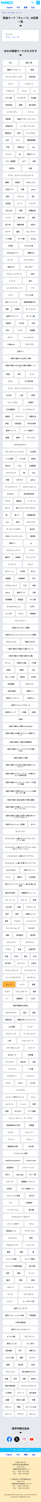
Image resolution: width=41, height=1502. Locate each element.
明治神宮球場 (29, 494)
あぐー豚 (32, 1174)
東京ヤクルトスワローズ (20, 1329)
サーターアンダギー (13, 529)
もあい (20, 1083)
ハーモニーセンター (27, 126)
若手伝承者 (31, 423)
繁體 (25, 7)
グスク (31, 550)
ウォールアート (27, 1040)
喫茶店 (11, 168)
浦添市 (7, 557)
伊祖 (7, 423)
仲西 (20, 1280)
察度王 (19, 877)
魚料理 (32, 935)
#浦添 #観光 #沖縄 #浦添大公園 (20, 656)
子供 (33, 578)
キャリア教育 (30, 1259)
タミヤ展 (21, 238)
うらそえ (17, 921)
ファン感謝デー (29, 430)
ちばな (16, 956)
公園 (30, 168)
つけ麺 (30, 1069)
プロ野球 (8, 1392)
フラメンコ (29, 83)
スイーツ (20, 1392)
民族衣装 (8, 1019)
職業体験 (20, 224)
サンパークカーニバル (13, 76)
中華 (34, 161)
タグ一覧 (10, 13)
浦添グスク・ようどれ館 (14, 1315)
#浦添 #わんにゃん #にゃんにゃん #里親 (20, 634)
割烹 (25, 956)
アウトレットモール (14, 274)
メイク (22, 984)
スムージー (29, 1132)
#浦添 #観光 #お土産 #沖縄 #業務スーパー (20, 366)
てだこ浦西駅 (10, 161)
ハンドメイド (31, 921)
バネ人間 (32, 599)
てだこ (17, 140)
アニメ (7, 877)
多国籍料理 (31, 515)
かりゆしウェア (11, 585)
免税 (33, 217)
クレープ (18, 13)
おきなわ (10, 494)
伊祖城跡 (32, 1315)
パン (10, 1202)
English (10, 7)
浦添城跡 (8, 1350)
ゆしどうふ (11, 942)
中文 (18, 7)
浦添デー (12, 543)
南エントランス (11, 302)
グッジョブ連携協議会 (13, 1266)
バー (7, 998)
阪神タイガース (12, 316)
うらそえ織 (9, 1357)
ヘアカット (30, 1076)
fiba (33, 472)
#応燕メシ (31, 698)
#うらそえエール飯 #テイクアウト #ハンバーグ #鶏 (20, 839)
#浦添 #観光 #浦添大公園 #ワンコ (20, 648)
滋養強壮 (19, 998)
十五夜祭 (32, 451)
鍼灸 (34, 1012)
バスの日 (22, 458)
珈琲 (18, 1273)
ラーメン (23, 1104)
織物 (18, 437)
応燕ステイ (9, 189)
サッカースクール (11, 970)
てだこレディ (10, 1371)
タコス (8, 949)
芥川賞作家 (29, 381)
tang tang (19, 1174)
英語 (8, 374)
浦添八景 (28, 62)
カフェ (31, 1223)
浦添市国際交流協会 (20, 1005)
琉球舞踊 (8, 599)
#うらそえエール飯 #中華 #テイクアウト (20, 863)
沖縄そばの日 (30, 641)
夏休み (33, 1378)
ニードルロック (29, 409)
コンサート (12, 564)
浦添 (31, 1238)
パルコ (20, 613)
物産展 (7, 119)
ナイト (32, 374)
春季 (6, 921)
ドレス (30, 1026)
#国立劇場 (12, 691)
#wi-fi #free (10, 870)
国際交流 (32, 416)
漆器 (7, 479)
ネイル (8, 1083)
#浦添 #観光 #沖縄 (20, 757)
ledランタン (31, 182)
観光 (7, 196)
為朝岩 (7, 416)
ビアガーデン (12, 112)
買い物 (7, 224)
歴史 (17, 914)
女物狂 (9, 1188)
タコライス (29, 942)
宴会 (19, 949)
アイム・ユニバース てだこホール (20, 175)
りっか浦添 (9, 458)
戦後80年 (9, 126)
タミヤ (7, 231)
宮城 (32, 1280)
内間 (20, 210)
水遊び (33, 224)
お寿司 (33, 963)
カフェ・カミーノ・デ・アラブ (20, 1118)
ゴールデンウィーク (14, 288)
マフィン (11, 1139)
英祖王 (22, 677)
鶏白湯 (23, 1062)
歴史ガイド (31, 154)
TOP (3, 13)
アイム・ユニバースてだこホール (20, 388)
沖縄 (22, 189)
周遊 (32, 69)
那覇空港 (32, 210)
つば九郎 (8, 907)
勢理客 (31, 1125)
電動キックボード (14, 69)
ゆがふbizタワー (20, 444)
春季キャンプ (11, 430)
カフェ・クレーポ (12, 37)
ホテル (10, 381)
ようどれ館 (11, 1336)
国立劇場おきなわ (29, 1371)
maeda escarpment (12, 1160)
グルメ (10, 337)
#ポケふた (29, 684)
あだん (33, 571)
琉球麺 (30, 1055)
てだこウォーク (21, 991)
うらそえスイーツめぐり (20, 1216)
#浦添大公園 (21, 663)
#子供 (32, 606)
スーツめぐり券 (28, 1301)
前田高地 (10, 1167)
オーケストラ (31, 309)
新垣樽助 (11, 684)
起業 (21, 1252)
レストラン (12, 1069)
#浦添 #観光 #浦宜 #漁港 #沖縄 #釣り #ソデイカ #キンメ (20, 816)
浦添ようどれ (12, 1343)
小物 (9, 1040)
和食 (7, 1111)
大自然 (33, 677)
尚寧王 (33, 458)
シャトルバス (28, 337)
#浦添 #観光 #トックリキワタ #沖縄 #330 (20, 750)
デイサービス (30, 1231)
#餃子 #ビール (29, 870)
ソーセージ (31, 501)
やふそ (7, 501)
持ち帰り (8, 963)
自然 (18, 133)
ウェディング (11, 1033)
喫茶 (17, 522)
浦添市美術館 (10, 1385)
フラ (32, 288)
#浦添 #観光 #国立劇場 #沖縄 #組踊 (20, 800)
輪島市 (8, 323)
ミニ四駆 (8, 238)
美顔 (33, 984)
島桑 (6, 1378)
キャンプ (8, 1414)
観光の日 (21, 217)
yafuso (32, 479)
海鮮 (7, 935)
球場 (34, 900)
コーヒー (31, 1273)
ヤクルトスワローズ (28, 1385)
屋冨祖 (8, 578)
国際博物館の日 (30, 302)
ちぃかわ (8, 613)
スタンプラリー (20, 620)
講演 (8, 1252)
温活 (24, 1012)
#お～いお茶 (9, 677)
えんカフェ (12, 1238)
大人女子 (31, 928)
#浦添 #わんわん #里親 (20, 627)
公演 (21, 395)
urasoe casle (31, 1160)
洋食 (34, 1062)
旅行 (30, 281)
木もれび (18, 1111)
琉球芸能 (8, 105)
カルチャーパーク (13, 550)
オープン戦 (30, 316)
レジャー (10, 1301)
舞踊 (7, 182)
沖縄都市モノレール (28, 893)
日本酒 (30, 1146)
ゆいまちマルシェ (13, 606)
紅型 (33, 1364)
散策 (18, 1407)
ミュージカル (13, 402)
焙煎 (7, 1273)
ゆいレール (9, 571)
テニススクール (30, 970)
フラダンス (10, 91)
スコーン (29, 1139)
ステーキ (9, 1181)
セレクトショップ (13, 928)
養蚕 (7, 437)
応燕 (33, 323)
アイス (8, 217)
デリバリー (21, 963)
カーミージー (31, 557)
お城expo (11, 344)
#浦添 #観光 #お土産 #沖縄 (20, 358)
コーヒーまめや (13, 1223)
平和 (8, 147)
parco (33, 189)
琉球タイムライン (12, 698)
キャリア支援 (11, 1259)
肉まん (7, 1174)
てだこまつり (28, 1294)
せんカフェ (31, 977)
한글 (33, 7)
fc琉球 (10, 245)
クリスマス (9, 1062)
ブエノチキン (31, 231)
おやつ (33, 824)
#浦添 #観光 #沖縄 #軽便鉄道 (20, 742)
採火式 (31, 1195)
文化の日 (8, 210)
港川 (33, 196)
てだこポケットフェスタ (14, 451)
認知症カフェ (11, 1231)
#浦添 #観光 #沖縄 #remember (21, 726)
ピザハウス (31, 522)
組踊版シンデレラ (28, 1181)
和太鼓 (20, 1364)
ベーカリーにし (13, 1209)
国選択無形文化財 (13, 1125)
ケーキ (10, 1294)
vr (34, 91)
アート (19, 203)
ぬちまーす (12, 1055)
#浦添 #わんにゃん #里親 (15, 824)
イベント (12, 281)
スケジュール (31, 907)
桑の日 (7, 465)
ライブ (10, 83)
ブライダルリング (13, 1047)
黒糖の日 (31, 252)
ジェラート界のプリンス (14, 1097)
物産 (34, 585)
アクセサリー (12, 1076)
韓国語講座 (31, 140)
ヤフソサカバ (29, 259)
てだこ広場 (29, 295)
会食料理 (32, 949)
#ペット (8, 663)
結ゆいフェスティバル (14, 536)
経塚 (33, 395)
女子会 (32, 1083)
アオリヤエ (29, 344)
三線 (34, 592)
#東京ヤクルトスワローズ (20, 705)
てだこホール (29, 1336)
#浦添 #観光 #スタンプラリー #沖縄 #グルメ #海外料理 (20, 774)
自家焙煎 (32, 76)
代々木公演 (29, 245)
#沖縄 (34, 663)
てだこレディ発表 (13, 1195)
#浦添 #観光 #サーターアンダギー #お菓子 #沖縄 (20, 783)
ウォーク (23, 900)
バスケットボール (29, 487)
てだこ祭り (30, 1343)
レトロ (19, 330)
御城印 (30, 402)
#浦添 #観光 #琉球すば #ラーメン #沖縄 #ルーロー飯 (20, 792)
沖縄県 (17, 309)
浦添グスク (21, 592)
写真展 (33, 98)
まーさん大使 (31, 1407)
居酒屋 (32, 330)
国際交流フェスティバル (27, 1019)
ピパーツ (31, 1047)
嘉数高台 (8, 133)
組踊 (20, 105)
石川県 (21, 323)
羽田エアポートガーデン (26, 119)
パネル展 (8, 98)
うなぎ (32, 998)
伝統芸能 (18, 423)
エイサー (32, 1357)
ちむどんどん (11, 641)
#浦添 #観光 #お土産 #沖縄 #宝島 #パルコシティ (20, 766)
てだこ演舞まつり (27, 1188)
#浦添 (20, 719)
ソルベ (33, 1097)
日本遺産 (32, 877)
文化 (10, 62)
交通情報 (21, 578)
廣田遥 (20, 599)
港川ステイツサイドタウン (26, 508)
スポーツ (10, 1287)
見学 (15, 1378)
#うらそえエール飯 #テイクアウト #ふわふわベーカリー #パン (20, 848)
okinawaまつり (12, 252)
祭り (20, 1350)
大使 (7, 140)
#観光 (8, 670)
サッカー (8, 154)
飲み (7, 330)
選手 (7, 914)
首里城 (8, 203)
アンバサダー (31, 133)
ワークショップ (29, 1033)
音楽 (34, 991)
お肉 (34, 956)
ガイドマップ (11, 472)
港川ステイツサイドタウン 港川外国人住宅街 (20, 885)
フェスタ (32, 203)
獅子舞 (31, 1209)
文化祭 (8, 395)
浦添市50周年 (10, 893)
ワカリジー (19, 416)
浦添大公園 (20, 1400)
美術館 (32, 536)
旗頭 (21, 1357)
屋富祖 (18, 501)
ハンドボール (29, 1287)
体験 (24, 1378)
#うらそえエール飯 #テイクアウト (20, 856)
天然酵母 (28, 1202)
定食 (6, 956)
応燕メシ (20, 351)
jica (7, 522)
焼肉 (32, 274)
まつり (30, 564)
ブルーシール (10, 900)
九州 (24, 585)
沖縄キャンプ (30, 914)
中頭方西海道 (20, 1322)
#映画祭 (33, 613)
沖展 (7, 309)
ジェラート (9, 1104)
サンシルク (31, 437)
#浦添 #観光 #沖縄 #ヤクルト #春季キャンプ (20, 734)
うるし (19, 465)
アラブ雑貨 (31, 1111)
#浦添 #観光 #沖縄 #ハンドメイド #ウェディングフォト (20, 808)
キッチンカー (20, 831)
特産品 (17, 182)
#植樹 (21, 670)
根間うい (30, 691)
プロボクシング (12, 1245)
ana (33, 147)
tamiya (33, 238)
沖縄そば (32, 1350)
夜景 (34, 1104)
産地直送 (19, 935)
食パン (17, 515)
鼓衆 (8, 1364)
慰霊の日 (21, 147)
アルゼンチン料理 (20, 1153)
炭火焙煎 (32, 1266)
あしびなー (29, 267)
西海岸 (17, 557)
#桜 (33, 670)
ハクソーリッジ (28, 1167)
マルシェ (20, 196)
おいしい (32, 1414)
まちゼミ (19, 479)
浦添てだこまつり (20, 1308)
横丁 (19, 374)
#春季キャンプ (10, 712)
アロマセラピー (11, 1012)
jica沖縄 (12, 1026)
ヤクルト (20, 1414)
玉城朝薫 (32, 465)
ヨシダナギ (21, 98)
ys (31, 543)
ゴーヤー (10, 259)
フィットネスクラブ (13, 977)
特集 (33, 1400)
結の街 (32, 529)
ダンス (7, 508)
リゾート (30, 112)
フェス (24, 91)
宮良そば (11, 267)
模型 (18, 231)
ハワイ (10, 295)
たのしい (8, 1407)
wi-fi (24, 161)
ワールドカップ (11, 487)
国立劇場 (32, 105)
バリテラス (20, 1090)
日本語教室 (10, 409)
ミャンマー (30, 1245)
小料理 (22, 571)
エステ (7, 991)
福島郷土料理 (13, 1146)
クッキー (11, 1132)
